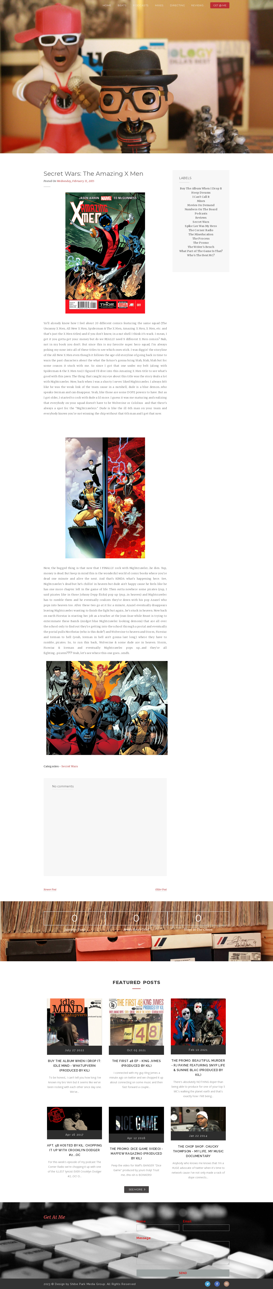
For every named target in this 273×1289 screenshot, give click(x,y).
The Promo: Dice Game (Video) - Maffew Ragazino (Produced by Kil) (136, 1153)
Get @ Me (219, 5)
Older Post (161, 889)
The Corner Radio (201, 230)
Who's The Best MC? (201, 255)
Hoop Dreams (200, 192)
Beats (122, 5)
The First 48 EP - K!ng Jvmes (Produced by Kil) (136, 1063)
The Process (200, 238)
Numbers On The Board (201, 209)
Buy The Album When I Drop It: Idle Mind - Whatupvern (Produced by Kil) (74, 1065)
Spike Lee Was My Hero (201, 226)
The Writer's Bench (201, 247)
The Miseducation (200, 234)
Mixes (159, 5)
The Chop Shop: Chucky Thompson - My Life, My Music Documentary (198, 1151)
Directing (177, 5)
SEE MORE (135, 1189)
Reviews (197, 5)
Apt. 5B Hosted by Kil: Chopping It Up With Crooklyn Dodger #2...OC (74, 1150)
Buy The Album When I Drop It (201, 188)
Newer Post (50, 889)
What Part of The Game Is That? (201, 251)
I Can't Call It (201, 197)
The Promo (201, 242)
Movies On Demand (200, 205)
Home (107, 5)
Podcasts (141, 5)
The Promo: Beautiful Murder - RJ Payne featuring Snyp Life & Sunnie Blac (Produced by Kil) (198, 1068)
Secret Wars (69, 766)
